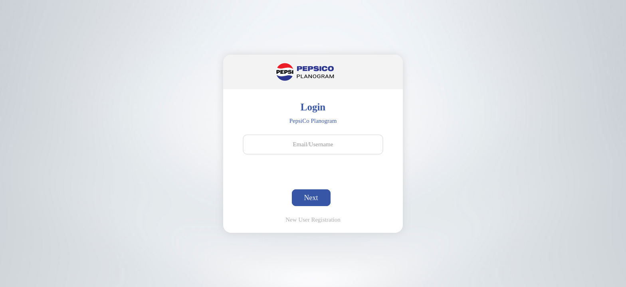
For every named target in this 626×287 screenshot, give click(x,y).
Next (311, 198)
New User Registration (312, 219)
